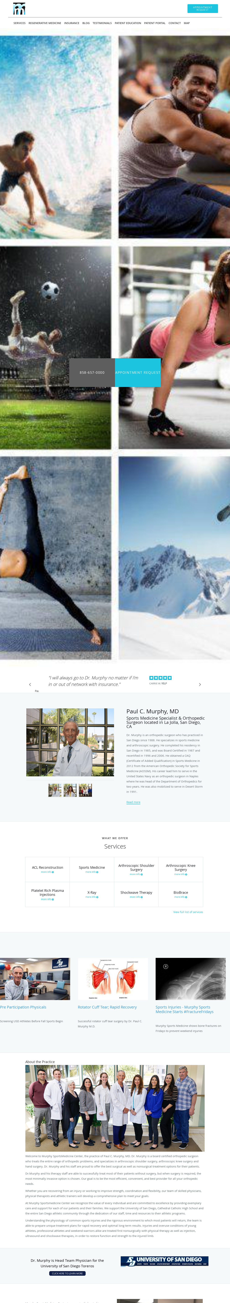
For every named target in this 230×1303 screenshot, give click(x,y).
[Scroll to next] (199, 685)
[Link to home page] (18, 8)
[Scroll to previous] (31, 685)
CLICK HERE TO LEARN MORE (67, 1273)
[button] (202, 8)
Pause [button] (37, 691)
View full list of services (188, 912)
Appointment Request (138, 372)
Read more (133, 802)
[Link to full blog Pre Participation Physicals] (35, 985)
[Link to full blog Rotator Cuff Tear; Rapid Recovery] (113, 985)
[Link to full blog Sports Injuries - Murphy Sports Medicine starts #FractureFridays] (191, 987)
